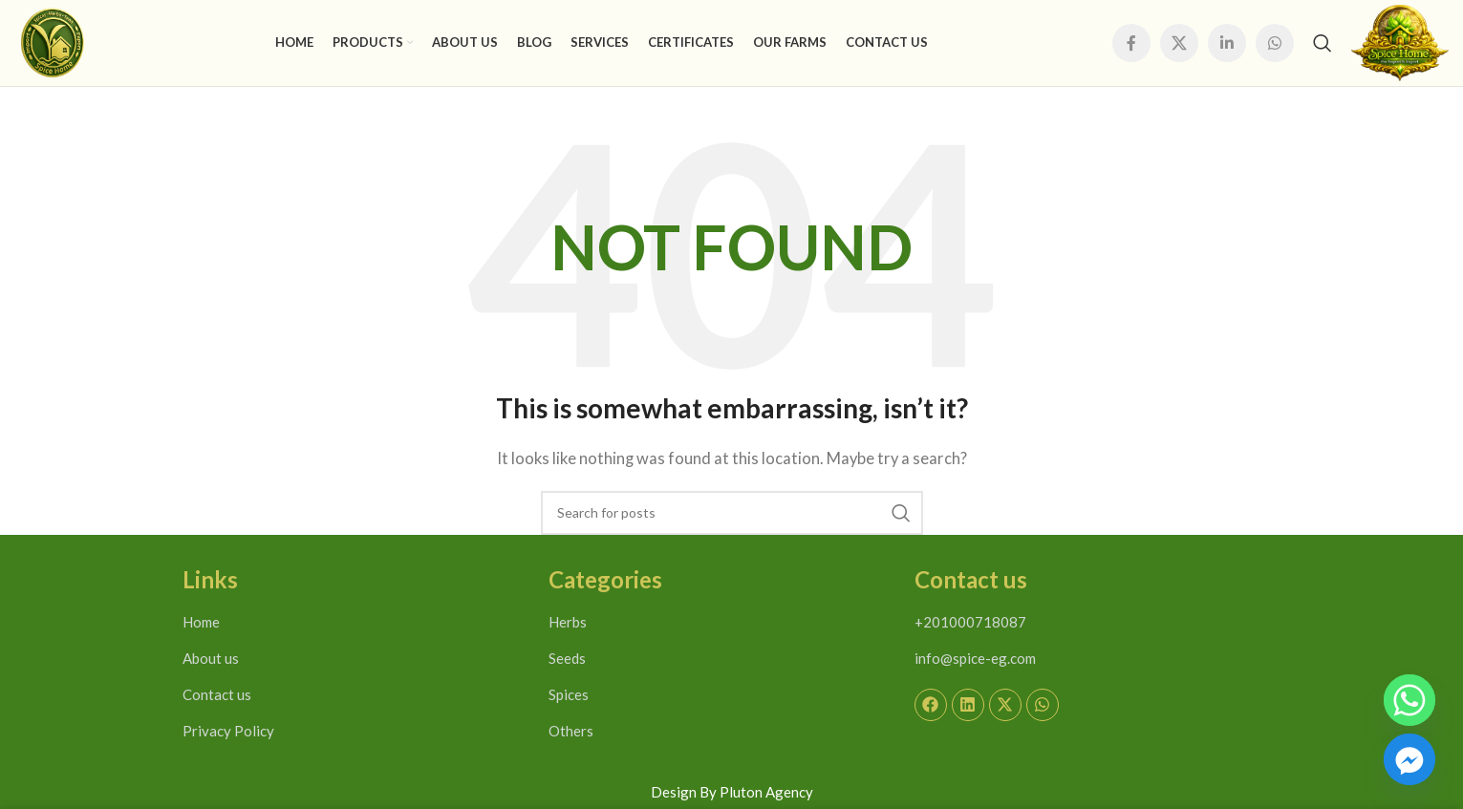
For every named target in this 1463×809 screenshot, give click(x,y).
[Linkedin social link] (1227, 43)
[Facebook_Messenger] (1409, 759)
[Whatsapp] (1409, 700)
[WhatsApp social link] (1275, 43)
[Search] (1322, 43)
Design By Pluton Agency (732, 791)
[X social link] (1179, 43)
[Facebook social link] (1131, 43)
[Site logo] (52, 41)
